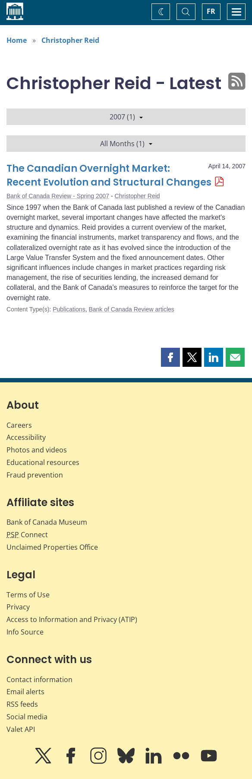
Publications (69, 309)
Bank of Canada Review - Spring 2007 (57, 195)
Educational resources (42, 462)
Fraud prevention (34, 475)
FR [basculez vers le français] (211, 11)
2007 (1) (126, 117)
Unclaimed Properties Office (52, 547)
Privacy (18, 607)
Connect (27, 534)
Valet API (20, 729)
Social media (26, 716)
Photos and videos (36, 450)
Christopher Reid (70, 40)
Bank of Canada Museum (46, 522)
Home (16, 40)
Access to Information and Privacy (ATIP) (71, 619)
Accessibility (26, 437)
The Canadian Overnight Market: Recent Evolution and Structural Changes (108, 175)
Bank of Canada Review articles (131, 309)
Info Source (25, 632)
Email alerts (25, 691)
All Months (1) (126, 143)
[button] (170, 357)
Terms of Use (28, 594)
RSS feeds (22, 704)
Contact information (39, 679)
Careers (19, 425)
